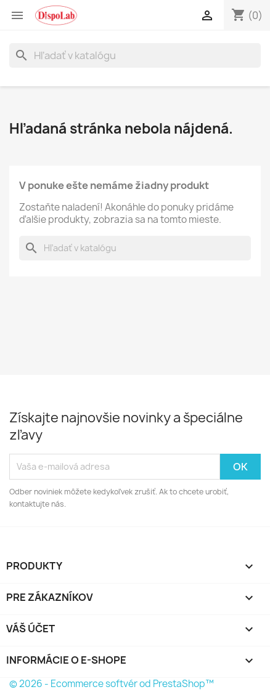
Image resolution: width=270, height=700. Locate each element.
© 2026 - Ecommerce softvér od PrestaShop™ (111, 683)
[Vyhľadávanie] (135, 55)
